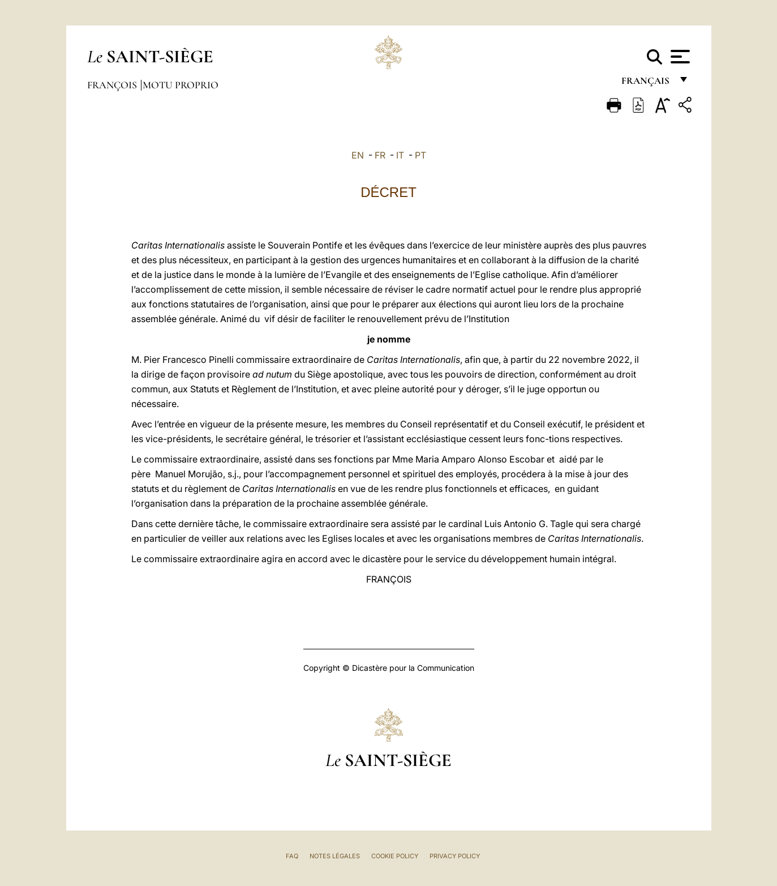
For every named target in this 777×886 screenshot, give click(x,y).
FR (380, 155)
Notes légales (335, 856)
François (113, 85)
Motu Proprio (180, 85)
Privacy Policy (455, 856)
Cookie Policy (394, 856)
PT (420, 155)
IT (400, 155)
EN (357, 155)
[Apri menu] (679, 56)
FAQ (292, 856)
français (646, 83)
